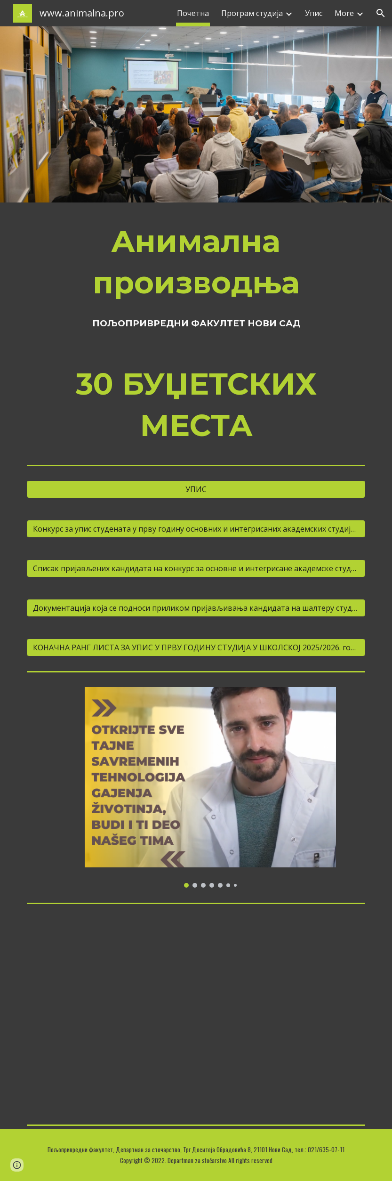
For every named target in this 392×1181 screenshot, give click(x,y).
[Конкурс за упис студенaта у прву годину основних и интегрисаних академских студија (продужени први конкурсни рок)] (196, 529)
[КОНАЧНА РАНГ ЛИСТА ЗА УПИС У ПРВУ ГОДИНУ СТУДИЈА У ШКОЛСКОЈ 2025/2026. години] (196, 647)
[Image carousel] (210, 787)
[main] (196, 262)
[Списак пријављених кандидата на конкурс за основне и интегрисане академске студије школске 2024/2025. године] (196, 568)
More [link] (344, 13)
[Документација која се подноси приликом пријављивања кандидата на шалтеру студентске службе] (196, 608)
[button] (380, 13)
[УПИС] (196, 489)
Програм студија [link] (252, 13)
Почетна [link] (193, 13)
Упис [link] (313, 13)
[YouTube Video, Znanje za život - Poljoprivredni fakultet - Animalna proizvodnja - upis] (196, 1014)
